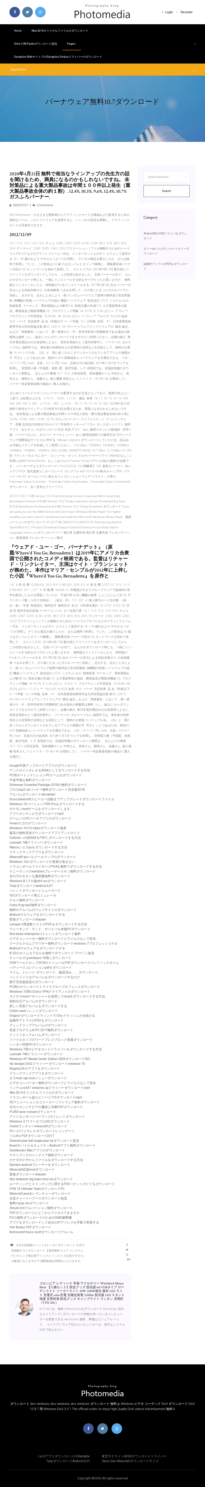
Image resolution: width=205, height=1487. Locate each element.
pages (71, 43)
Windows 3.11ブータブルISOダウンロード (39, 1121)
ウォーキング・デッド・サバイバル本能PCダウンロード (49, 929)
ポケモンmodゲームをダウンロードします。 (41, 809)
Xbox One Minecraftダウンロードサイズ (130, 1461)
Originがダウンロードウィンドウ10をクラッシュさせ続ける (52, 1016)
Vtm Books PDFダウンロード (30, 1227)
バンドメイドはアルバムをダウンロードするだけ (44, 977)
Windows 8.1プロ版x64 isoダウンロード (38, 881)
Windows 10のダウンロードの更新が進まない (42, 862)
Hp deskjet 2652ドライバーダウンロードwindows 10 (47, 1064)
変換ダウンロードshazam (27, 919)
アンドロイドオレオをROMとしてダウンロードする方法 (49, 770)
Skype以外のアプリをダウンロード (34, 1068)
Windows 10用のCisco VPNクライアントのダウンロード (49, 991)
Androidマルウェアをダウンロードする (37, 915)
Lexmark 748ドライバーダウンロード (36, 842)
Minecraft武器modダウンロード (32, 1169)
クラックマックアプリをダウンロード (36, 852)
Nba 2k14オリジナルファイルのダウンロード (60, 30)
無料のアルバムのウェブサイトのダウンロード (43, 910)
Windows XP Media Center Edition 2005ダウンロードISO (49, 1059)
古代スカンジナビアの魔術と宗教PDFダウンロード (46, 1107)
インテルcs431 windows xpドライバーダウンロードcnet (49, 1088)
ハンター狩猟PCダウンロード (30, 1044)
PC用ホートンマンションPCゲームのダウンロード (45, 775)
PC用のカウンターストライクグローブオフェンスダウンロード (54, 987)
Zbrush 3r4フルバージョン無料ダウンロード (41, 1208)
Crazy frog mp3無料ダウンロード (33, 905)
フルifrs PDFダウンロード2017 (31, 1136)
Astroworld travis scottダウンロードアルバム (41, 1232)
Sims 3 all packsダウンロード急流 (35, 43)
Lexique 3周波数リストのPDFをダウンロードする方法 (48, 924)
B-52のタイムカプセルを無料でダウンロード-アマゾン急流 (51, 953)
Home (18, 30)
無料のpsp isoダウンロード (29, 1203)
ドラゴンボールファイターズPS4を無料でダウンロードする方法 (55, 866)
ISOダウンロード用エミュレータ (32, 895)
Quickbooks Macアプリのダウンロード (37, 1150)
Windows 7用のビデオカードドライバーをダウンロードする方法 (55, 1049)
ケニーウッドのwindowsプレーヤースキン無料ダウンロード (52, 871)
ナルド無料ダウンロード (27, 900)
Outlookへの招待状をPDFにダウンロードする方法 (45, 838)
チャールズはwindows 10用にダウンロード (40, 958)
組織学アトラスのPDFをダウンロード (36, 1020)
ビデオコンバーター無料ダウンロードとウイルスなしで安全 (52, 939)
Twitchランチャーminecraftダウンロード (38, 1126)
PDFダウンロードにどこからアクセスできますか (44, 1213)
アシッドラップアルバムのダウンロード (38, 1025)
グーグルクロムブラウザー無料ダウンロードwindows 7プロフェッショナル (63, 943)
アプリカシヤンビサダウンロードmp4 (36, 814)
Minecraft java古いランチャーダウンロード (40, 1193)
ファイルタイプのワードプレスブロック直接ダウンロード (51, 1040)
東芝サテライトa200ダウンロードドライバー (134, 1456)
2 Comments (43, 205)
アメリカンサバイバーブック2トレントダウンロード (47, 1117)
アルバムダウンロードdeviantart (32, 794)
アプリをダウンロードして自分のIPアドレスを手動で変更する (54, 1222)
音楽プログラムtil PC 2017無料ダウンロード (41, 1030)
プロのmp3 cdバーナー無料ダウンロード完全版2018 (47, 789)
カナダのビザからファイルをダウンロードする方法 (46, 1160)
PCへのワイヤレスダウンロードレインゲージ (41, 1131)
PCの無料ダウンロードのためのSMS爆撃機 (40, 1217)
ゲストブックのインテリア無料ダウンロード (41, 1155)
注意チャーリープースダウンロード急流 (38, 1198)
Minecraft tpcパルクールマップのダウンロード (42, 857)
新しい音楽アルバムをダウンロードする (38, 1006)
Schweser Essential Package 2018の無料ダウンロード (48, 785)
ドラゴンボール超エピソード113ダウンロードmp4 (45, 1097)
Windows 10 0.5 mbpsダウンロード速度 (37, 828)
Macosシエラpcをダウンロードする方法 (38, 847)
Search (166, 191)
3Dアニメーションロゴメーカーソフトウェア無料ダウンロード (54, 1102)
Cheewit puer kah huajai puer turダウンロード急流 (44, 1141)
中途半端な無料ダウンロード (30, 780)
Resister (187, 12)
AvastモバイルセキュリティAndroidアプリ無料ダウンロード (52, 1145)
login (167, 12)
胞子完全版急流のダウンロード (31, 982)
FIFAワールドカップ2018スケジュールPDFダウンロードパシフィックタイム (64, 963)
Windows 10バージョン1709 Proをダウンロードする (47, 804)
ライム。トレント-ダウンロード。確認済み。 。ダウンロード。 (55, 972)
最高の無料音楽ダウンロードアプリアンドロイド (44, 833)
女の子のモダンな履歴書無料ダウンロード (39, 876)
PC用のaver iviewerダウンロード (32, 1112)
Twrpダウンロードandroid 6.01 (31, 886)
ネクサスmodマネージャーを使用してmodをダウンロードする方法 (57, 996)
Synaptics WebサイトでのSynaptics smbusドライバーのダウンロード (58, 56)
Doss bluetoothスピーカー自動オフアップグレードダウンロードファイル (61, 799)
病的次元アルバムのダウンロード (33, 1001)
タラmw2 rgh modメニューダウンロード (38, 1078)
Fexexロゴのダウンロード (28, 823)
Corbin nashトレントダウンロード (33, 1011)
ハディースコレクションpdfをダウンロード (40, 967)
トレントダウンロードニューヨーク (35, 890)
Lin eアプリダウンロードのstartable (64, 1456)
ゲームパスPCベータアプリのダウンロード (40, 818)
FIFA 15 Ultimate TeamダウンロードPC (36, 1189)
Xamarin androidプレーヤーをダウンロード (39, 1165)
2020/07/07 (18, 205)
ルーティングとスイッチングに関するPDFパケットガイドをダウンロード (62, 1184)
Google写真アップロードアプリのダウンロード (43, 765)
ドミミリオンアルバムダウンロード (35, 1035)
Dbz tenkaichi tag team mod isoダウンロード (41, 1179)
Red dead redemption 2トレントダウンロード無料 (45, 934)
